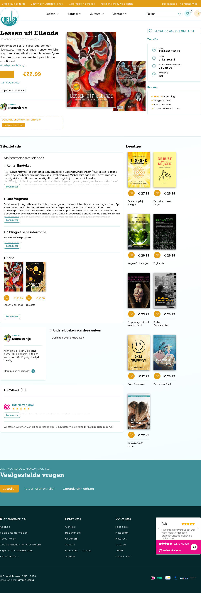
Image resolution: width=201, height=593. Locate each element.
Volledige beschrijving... (13, 65)
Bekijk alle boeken (13, 125)
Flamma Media (25, 580)
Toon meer (12, 186)
